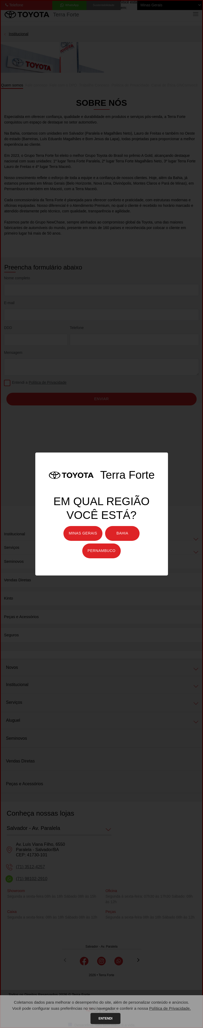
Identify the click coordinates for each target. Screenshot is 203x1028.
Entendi (105, 1018)
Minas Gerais (83, 533)
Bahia (122, 533)
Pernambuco (101, 551)
